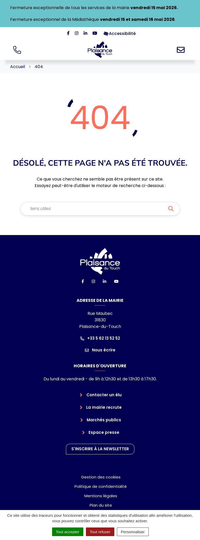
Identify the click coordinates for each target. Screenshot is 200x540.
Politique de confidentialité (100, 486)
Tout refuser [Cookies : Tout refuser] (100, 532)
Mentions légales (100, 496)
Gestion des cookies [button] (101, 477)
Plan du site (101, 505)
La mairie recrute (104, 407)
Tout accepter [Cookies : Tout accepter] (67, 532)
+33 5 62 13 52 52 (100, 338)
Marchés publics (104, 420)
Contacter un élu (104, 395)
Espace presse (104, 432)
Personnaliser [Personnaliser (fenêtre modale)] (133, 532)
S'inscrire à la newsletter (100, 449)
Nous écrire (100, 350)
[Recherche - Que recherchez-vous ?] (94, 208)
